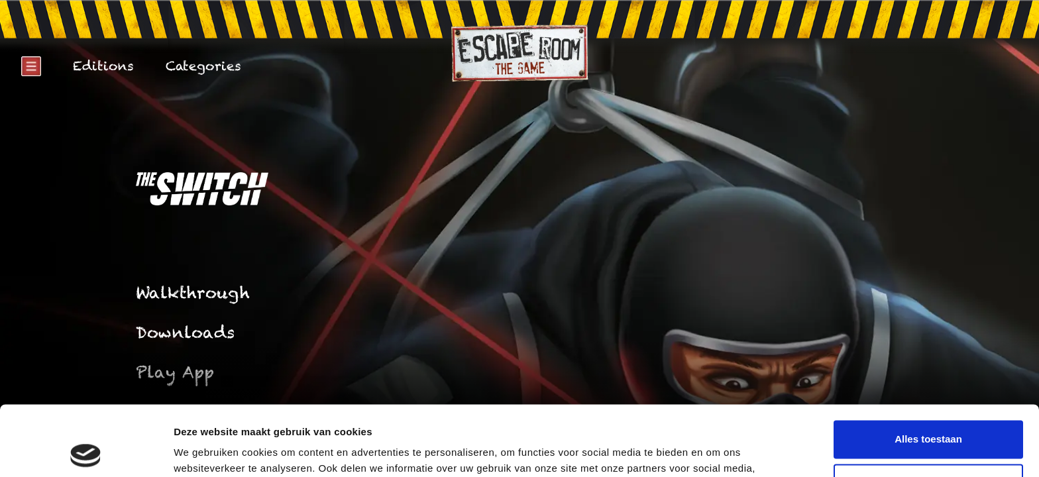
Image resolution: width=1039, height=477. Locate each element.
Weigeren (928, 412)
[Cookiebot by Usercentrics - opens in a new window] (86, 451)
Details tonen (205, 450)
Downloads (185, 332)
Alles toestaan (928, 369)
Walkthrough (193, 292)
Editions (103, 66)
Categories (203, 66)
